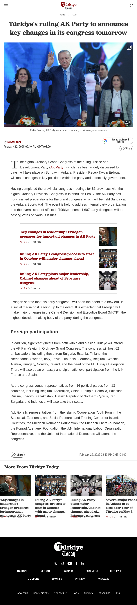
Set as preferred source (116, 140)
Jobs (76, 593)
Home (62, 15)
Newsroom (14, 142)
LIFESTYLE (115, 571)
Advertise (104, 593)
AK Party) (57, 167)
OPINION (80, 579)
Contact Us (60, 593)
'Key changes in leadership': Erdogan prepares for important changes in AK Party (57, 234)
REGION (45, 571)
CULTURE (33, 579)
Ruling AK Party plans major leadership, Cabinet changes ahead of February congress (54, 278)
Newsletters (40, 593)
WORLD (68, 571)
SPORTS (57, 579)
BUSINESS (92, 571)
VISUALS (103, 578)
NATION (22, 571)
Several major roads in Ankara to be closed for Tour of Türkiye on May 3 (121, 506)
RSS (118, 593)
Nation (74, 15)
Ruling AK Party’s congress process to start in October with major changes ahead (57, 256)
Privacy (88, 593)
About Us (22, 593)
